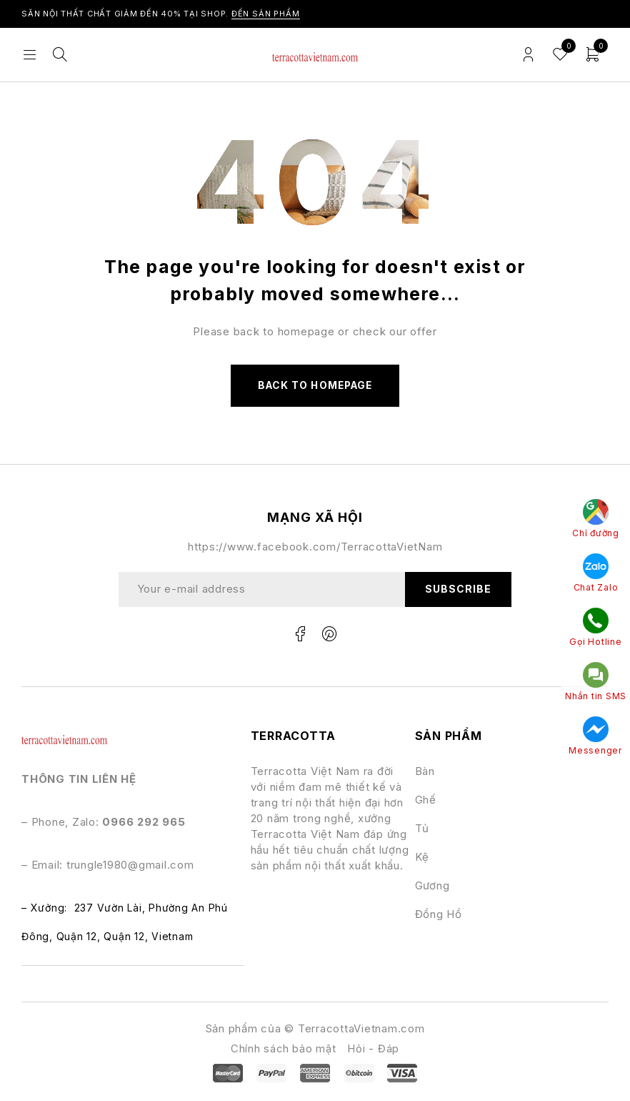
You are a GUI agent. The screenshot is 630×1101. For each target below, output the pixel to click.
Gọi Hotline (590, 630)
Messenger (590, 737)
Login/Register (528, 55)
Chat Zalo (591, 576)
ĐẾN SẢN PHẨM (265, 14)
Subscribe (457, 590)
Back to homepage (315, 386)
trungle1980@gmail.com (130, 866)
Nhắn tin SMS (590, 683)
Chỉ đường (591, 523)
